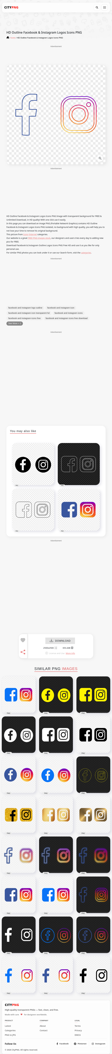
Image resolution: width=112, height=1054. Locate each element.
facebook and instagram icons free (24, 318)
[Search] (97, 7)
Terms (78, 1026)
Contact (43, 1030)
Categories (10, 1030)
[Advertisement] (56, 55)
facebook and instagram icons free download (67, 318)
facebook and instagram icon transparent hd (29, 313)
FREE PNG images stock (39, 238)
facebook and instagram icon (60, 308)
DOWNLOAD (60, 640)
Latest (8, 1026)
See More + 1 (14, 323)
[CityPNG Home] (11, 7)
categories (86, 252)
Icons (25, 234)
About (43, 1026)
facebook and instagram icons (69, 313)
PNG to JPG (10, 1035)
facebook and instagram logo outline (25, 308)
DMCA (78, 1035)
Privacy (78, 1030)
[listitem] (63, 1044)
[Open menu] (104, 7)
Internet (33, 234)
